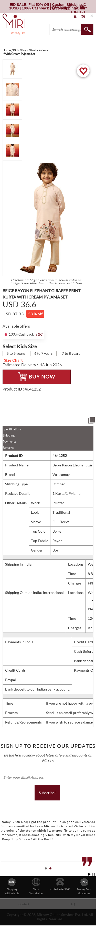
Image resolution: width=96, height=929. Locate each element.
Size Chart (13, 360)
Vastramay (61, 474)
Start (89, 874)
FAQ (72, 904)
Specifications (12, 429)
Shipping (9, 435)
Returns (8, 448)
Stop (93, 874)
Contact (23, 904)
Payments (9, 441)
